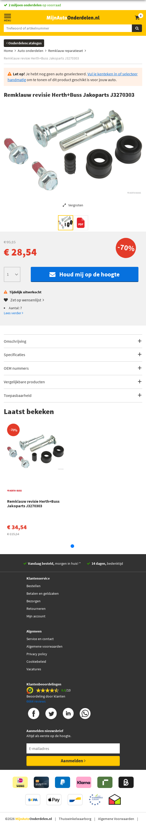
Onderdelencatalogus (24, 43)
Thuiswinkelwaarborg (75, 818)
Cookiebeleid (36, 661)
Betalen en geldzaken (42, 593)
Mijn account (35, 616)
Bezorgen (33, 601)
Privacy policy (36, 654)
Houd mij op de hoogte (84, 274)
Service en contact (40, 639)
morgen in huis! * (54, 563)
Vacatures (33, 669)
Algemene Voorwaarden (116, 818)
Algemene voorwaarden (44, 646)
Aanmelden (73, 761)
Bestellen (33, 586)
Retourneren (36, 608)
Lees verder (13, 313)
